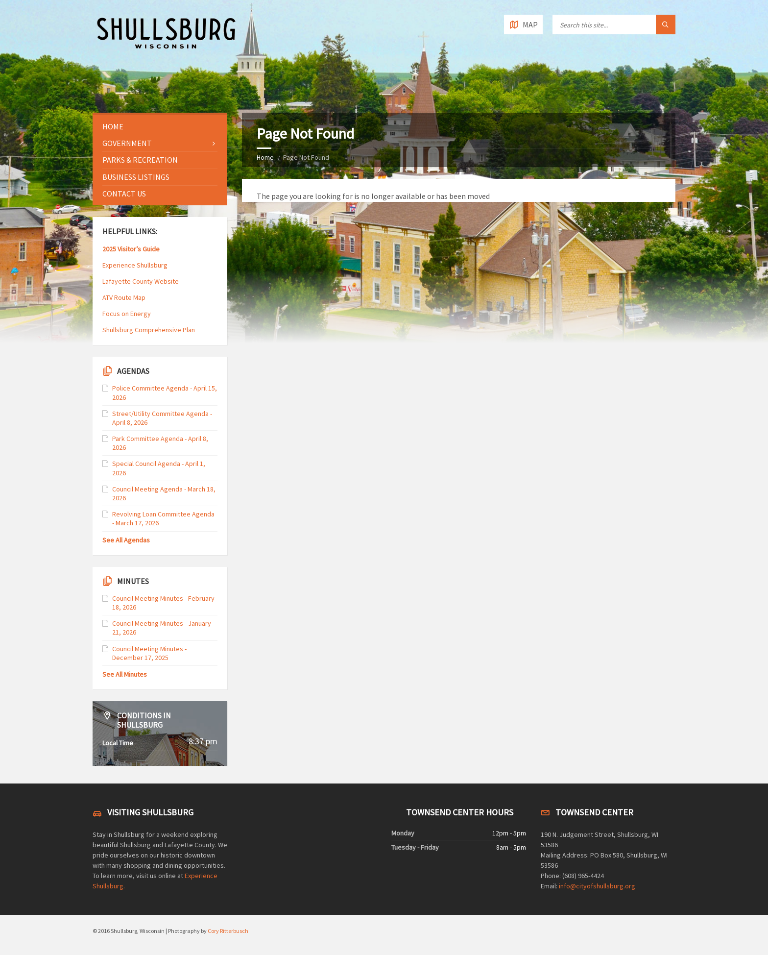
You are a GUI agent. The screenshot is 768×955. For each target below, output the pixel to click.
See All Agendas (126, 540)
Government (127, 143)
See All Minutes (124, 674)
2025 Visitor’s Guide (131, 249)
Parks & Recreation (140, 160)
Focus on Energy (126, 313)
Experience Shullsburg (135, 265)
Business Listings (135, 177)
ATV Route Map (123, 297)
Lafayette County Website (141, 281)
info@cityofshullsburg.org (597, 886)
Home (265, 157)
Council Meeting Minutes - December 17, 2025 (149, 653)
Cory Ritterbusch (228, 930)
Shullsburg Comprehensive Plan (148, 329)
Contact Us (124, 193)
